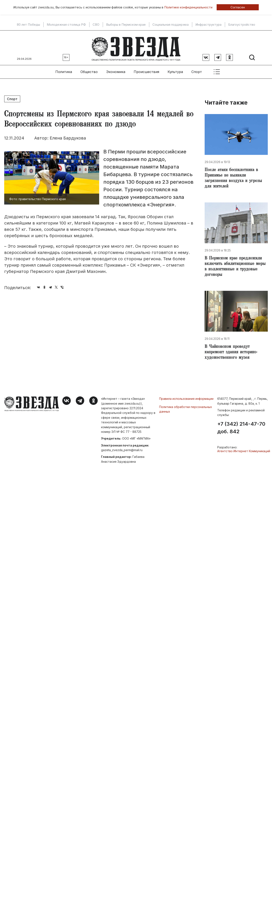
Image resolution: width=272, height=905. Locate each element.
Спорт (196, 70)
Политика (63, 70)
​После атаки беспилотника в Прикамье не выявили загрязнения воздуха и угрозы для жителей (234, 177)
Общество (89, 70)
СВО (96, 25)
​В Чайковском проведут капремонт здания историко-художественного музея (233, 354)
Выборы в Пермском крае (126, 25)
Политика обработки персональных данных (185, 411)
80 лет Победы (28, 25)
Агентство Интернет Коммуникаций (243, 453)
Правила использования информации (186, 401)
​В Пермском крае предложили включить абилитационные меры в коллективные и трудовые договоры (235, 267)
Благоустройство (241, 25)
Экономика (115, 70)
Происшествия (146, 70)
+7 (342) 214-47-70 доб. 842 (241, 430)
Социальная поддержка (170, 25)
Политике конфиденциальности (188, 7)
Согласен (238, 7)
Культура (175, 70)
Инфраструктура (208, 25)
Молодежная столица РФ (66, 25)
